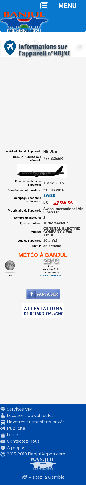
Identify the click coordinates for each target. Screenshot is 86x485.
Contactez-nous (23, 441)
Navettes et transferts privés (36, 421)
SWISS (49, 196)
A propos (16, 447)
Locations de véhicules (30, 415)
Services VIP (19, 409)
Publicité (16, 428)
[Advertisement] (43, 103)
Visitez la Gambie (46, 477)
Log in (13, 434)
